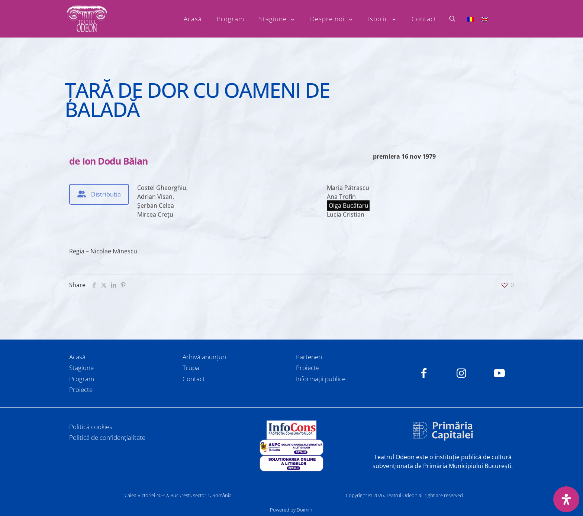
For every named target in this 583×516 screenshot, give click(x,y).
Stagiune (81, 367)
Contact (194, 378)
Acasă (77, 357)
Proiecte (81, 389)
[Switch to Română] (471, 19)
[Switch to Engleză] (485, 19)
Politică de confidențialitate (107, 437)
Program (81, 378)
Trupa (191, 367)
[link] (291, 430)
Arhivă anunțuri (204, 357)
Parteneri (309, 357)
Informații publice (320, 378)
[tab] (99, 194)
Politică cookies (90, 426)
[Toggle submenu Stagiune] (277, 19)
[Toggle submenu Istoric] (382, 19)
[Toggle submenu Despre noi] (332, 19)
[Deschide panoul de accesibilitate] (566, 499)
